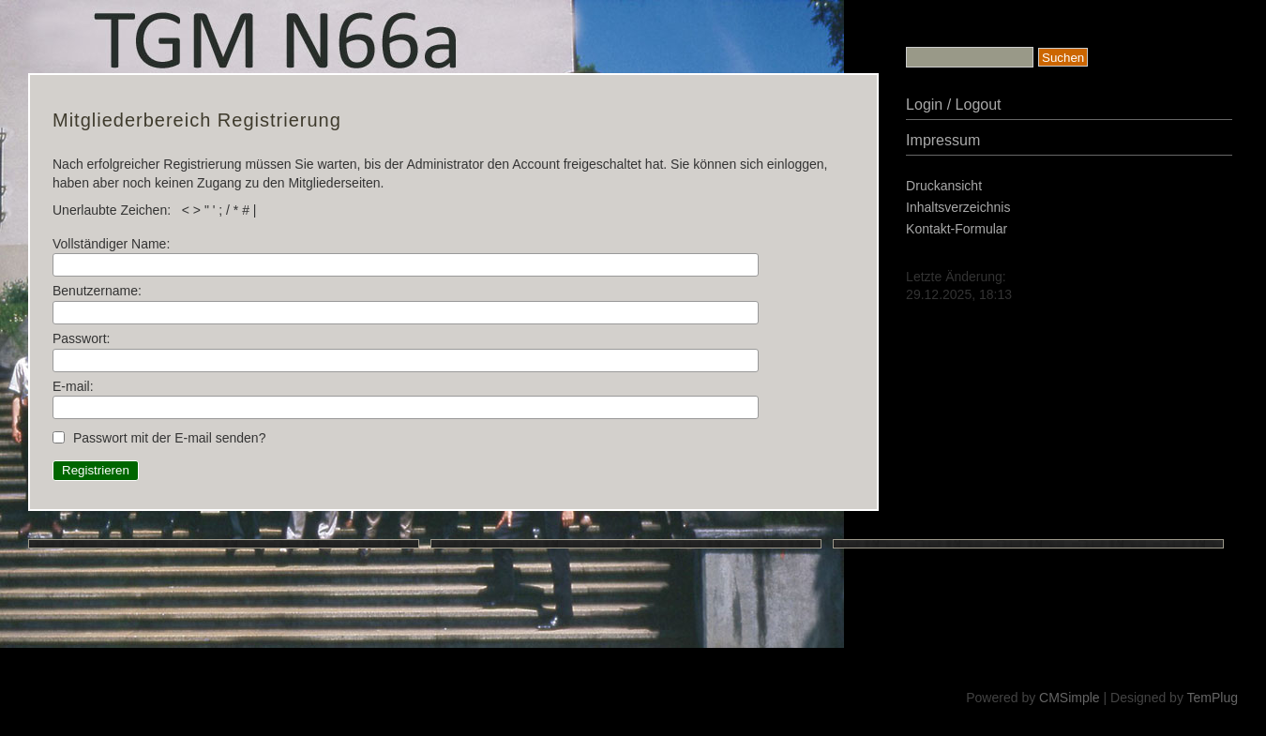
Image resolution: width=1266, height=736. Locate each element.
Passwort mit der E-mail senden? (169, 437)
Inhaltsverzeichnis (958, 207)
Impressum (943, 140)
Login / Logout (953, 105)
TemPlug (1212, 697)
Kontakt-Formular (956, 228)
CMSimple (1069, 697)
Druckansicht (944, 185)
